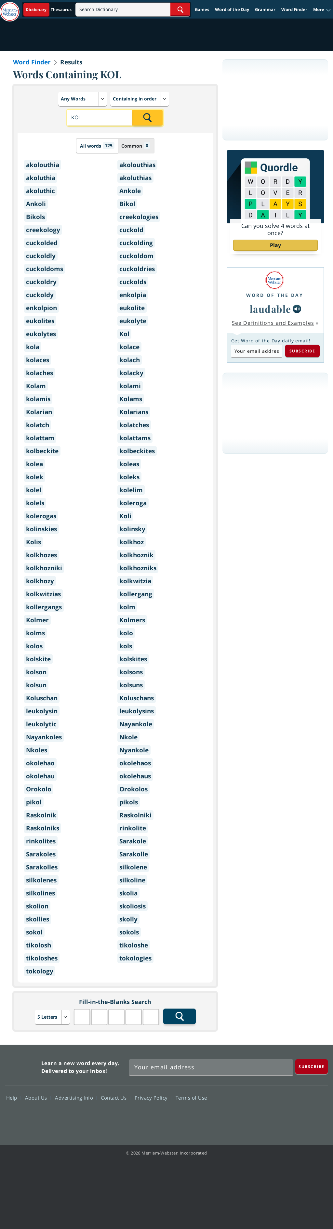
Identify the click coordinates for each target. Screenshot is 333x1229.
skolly (128, 919)
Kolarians (133, 412)
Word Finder (294, 9)
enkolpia (132, 295)
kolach (129, 360)
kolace (129, 347)
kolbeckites (137, 451)
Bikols (35, 217)
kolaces (37, 360)
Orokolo (38, 789)
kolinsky (132, 529)
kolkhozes (41, 555)
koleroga (133, 503)
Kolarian (39, 412)
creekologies (138, 217)
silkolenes (41, 880)
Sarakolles (42, 867)
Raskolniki (135, 815)
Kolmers (132, 620)
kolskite (38, 659)
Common (135, 145)
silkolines (40, 893)
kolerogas (41, 516)
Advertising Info (76, 1097)
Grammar (265, 9)
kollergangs (44, 607)
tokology (39, 971)
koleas (129, 464)
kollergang (135, 594)
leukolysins (136, 711)
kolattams (135, 438)
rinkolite (132, 828)
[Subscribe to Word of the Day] (256, 351)
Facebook (245, 1116)
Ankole (130, 191)
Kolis (33, 542)
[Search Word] (180, 9)
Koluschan (42, 698)
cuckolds (132, 282)
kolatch (37, 425)
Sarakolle (133, 854)
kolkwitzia (135, 581)
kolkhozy (40, 581)
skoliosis (132, 906)
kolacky (131, 373)
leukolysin (42, 711)
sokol (34, 932)
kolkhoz (131, 542)
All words (97, 145)
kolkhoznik (136, 555)
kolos (34, 646)
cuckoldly (41, 256)
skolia (128, 893)
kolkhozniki (44, 568)
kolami (130, 386)
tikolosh (38, 945)
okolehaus (135, 776)
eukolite (132, 308)
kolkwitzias (43, 594)
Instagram (315, 1116)
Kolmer (37, 620)
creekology (43, 230)
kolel (33, 490)
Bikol (127, 204)
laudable (270, 308)
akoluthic (40, 191)
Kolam (36, 386)
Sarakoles (41, 854)
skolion (37, 906)
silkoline (132, 880)
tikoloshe (133, 945)
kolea (34, 464)
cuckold (131, 230)
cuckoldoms (44, 269)
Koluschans (136, 698)
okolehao (40, 763)
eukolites (40, 321)
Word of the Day (232, 9)
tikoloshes (42, 958)
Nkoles (36, 750)
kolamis (38, 399)
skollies (37, 919)
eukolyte (132, 321)
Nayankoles (44, 737)
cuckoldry (41, 282)
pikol (34, 802)
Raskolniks (42, 828)
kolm (127, 607)
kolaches (39, 373)
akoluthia (40, 178)
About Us (38, 1097)
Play (275, 245)
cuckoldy (40, 295)
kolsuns (131, 685)
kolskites (133, 659)
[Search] (132, 9)
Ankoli (36, 204)
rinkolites (41, 841)
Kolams (130, 399)
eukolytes (41, 334)
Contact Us (115, 1097)
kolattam (40, 438)
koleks (129, 477)
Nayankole (135, 724)
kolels (35, 503)
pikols (128, 802)
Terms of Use (191, 1097)
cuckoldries (137, 269)
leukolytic (41, 724)
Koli (125, 516)
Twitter (268, 1116)
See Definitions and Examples (273, 322)
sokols (129, 932)
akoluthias (135, 178)
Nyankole (134, 750)
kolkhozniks (137, 568)
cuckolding (136, 243)
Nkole (128, 737)
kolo (126, 633)
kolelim (131, 490)
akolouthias (137, 165)
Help (13, 1097)
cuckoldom (136, 256)
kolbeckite (42, 451)
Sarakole (132, 841)
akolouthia (42, 165)
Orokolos (133, 789)
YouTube (292, 1116)
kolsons (131, 672)
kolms (35, 633)
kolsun (36, 685)
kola (32, 347)
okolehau (40, 776)
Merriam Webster (22, 1066)
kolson (36, 672)
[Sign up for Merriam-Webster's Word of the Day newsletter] (211, 1067)
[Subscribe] (311, 1066)
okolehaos (135, 763)
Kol (124, 334)
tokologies (135, 958)
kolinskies (41, 529)
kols (125, 646)
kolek (34, 477)
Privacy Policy (153, 1097)
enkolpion (41, 308)
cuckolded (42, 243)
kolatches (134, 425)
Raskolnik (41, 815)
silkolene (133, 867)
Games (202, 9)
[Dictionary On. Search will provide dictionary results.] (49, 9)
